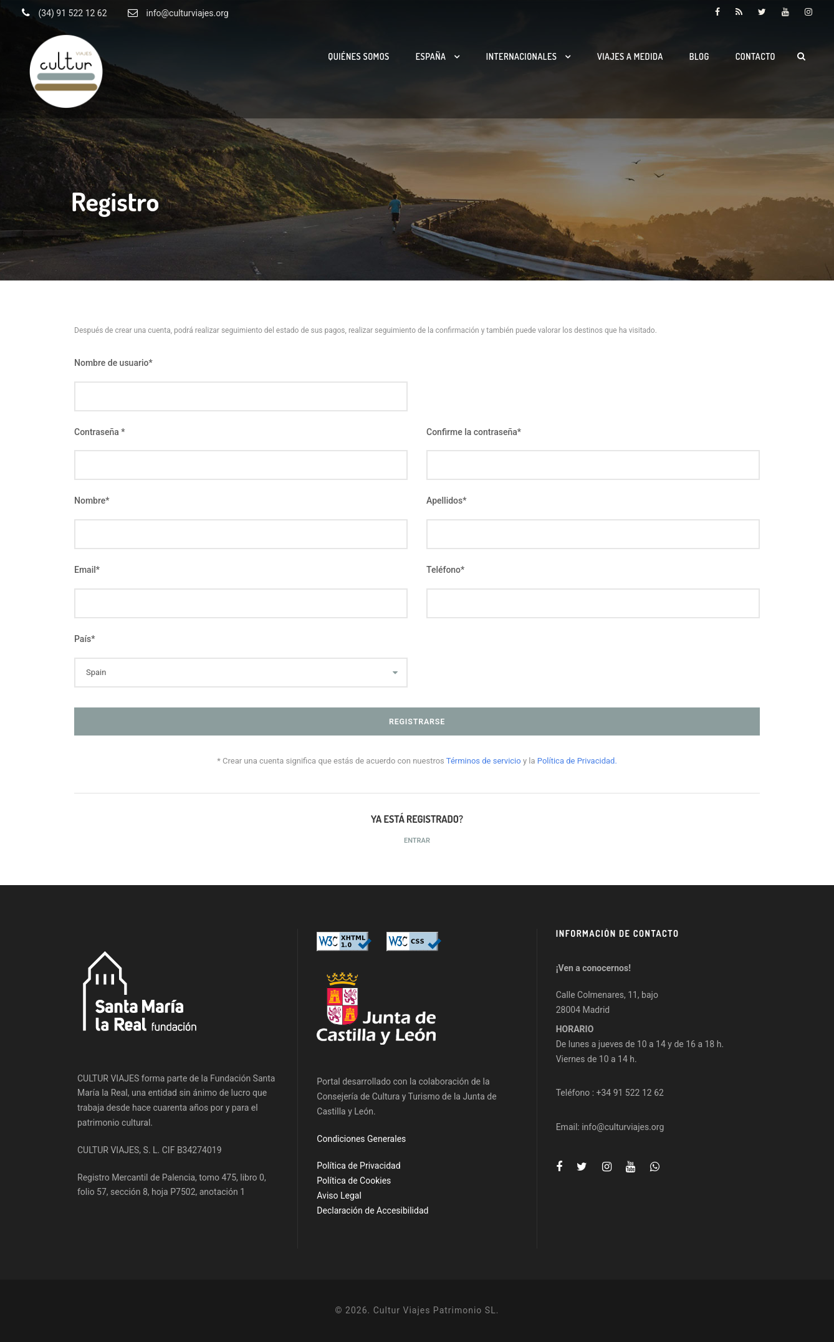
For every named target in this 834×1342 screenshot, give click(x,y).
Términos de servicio (484, 760)
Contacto (755, 56)
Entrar (417, 840)
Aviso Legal (339, 1196)
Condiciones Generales (361, 1139)
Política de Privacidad (358, 1166)
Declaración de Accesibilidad (372, 1210)
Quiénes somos (359, 56)
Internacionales (521, 56)
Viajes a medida (630, 56)
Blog (699, 56)
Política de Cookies (354, 1181)
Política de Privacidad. (577, 760)
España (431, 56)
